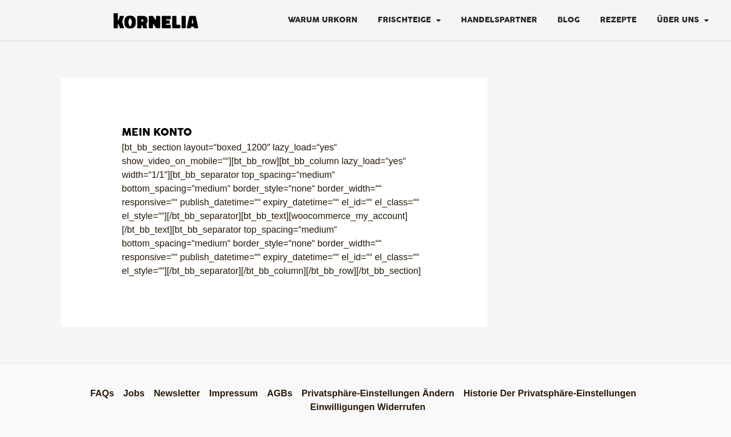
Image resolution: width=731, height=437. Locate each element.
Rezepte (618, 20)
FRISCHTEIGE (409, 20)
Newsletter (177, 393)
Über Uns (683, 20)
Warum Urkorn (322, 20)
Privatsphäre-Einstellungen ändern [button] (378, 393)
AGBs (279, 393)
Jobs (134, 393)
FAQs (102, 393)
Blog (568, 20)
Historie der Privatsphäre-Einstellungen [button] (549, 393)
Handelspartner (499, 20)
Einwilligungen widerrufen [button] (367, 407)
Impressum (233, 393)
